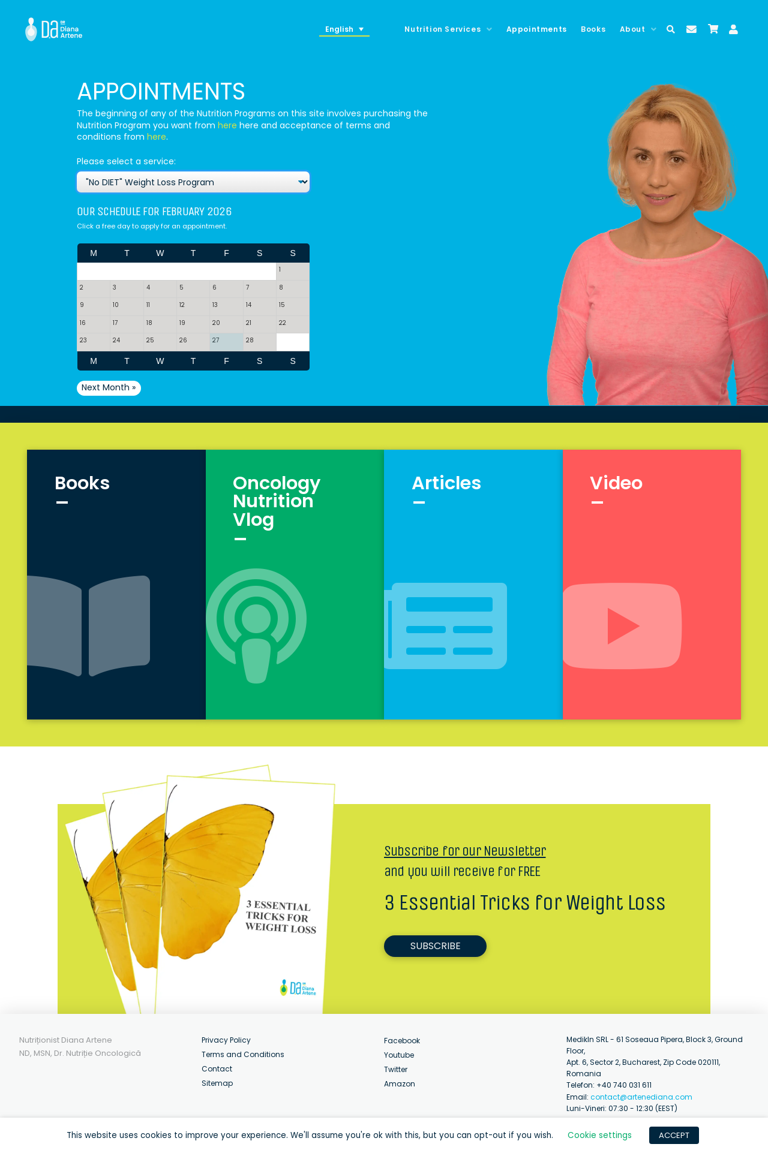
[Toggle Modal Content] (671, 29)
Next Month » (109, 387)
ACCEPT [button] (674, 1135)
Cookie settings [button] (600, 1135)
